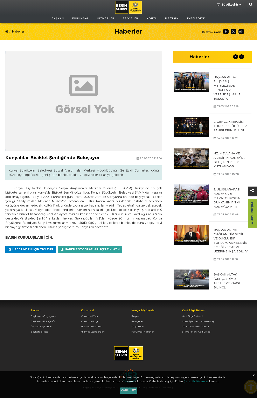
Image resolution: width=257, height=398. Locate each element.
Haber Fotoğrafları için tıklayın (90, 249)
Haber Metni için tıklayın (30, 249)
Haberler (18, 31)
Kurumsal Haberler (142, 331)
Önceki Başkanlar (41, 326)
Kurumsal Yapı (89, 316)
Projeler (135, 316)
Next (241, 56)
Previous (235, 56)
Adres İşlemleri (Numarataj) (198, 321)
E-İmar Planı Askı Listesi (196, 331)
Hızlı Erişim (252, 213)
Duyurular (137, 326)
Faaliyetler (137, 321)
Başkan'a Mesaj (40, 331)
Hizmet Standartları (93, 331)
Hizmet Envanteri (91, 326)
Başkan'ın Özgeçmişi (43, 316)
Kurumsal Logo (90, 321)
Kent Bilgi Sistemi (192, 316)
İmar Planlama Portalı (195, 326)
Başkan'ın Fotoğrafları (44, 321)
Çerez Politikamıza (196, 381)
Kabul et (128, 390)
